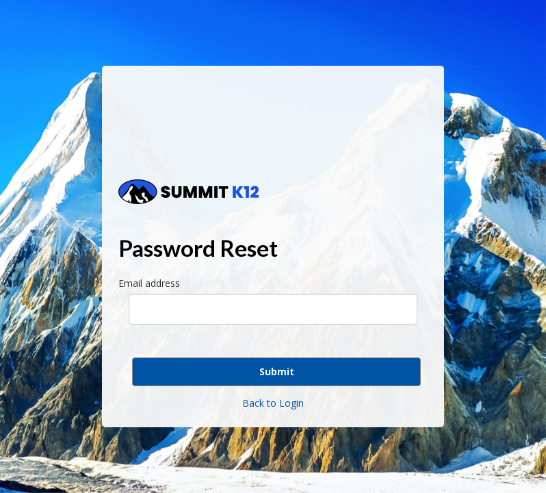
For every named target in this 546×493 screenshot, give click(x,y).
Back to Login (273, 402)
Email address (149, 283)
